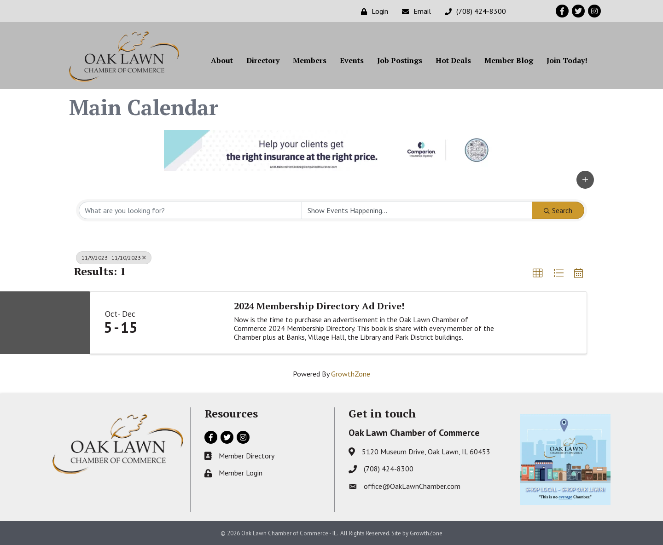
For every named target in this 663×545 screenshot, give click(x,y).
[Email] (414, 11)
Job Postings (399, 60)
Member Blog (508, 60)
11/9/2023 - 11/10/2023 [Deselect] (113, 257)
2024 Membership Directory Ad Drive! (319, 306)
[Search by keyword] (190, 210)
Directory (262, 60)
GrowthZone (350, 373)
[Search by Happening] (417, 210)
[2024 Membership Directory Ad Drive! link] (187, 322)
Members (309, 60)
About (222, 60)
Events (352, 60)
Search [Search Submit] (558, 210)
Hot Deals (453, 60)
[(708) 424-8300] (473, 11)
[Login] (372, 11)
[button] (585, 180)
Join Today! (567, 60)
